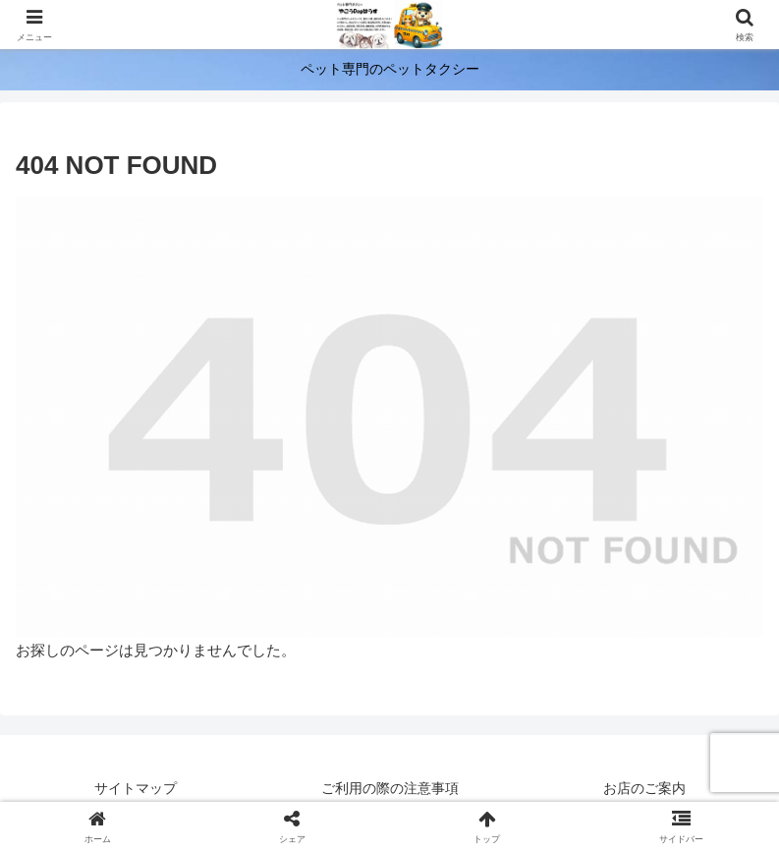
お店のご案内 (644, 788)
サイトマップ (135, 788)
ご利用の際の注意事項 (390, 788)
